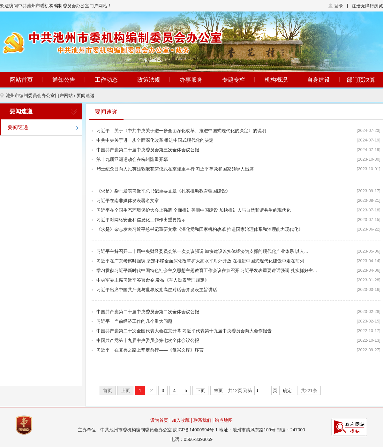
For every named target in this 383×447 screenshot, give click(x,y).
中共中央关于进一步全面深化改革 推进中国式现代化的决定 (155, 140)
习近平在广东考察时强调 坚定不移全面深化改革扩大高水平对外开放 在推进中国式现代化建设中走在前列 (200, 260)
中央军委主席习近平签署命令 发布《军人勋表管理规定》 (152, 280)
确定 (287, 390)
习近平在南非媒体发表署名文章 (127, 200)
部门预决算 (361, 80)
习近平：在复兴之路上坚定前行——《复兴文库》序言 (150, 349)
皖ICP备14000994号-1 (195, 429)
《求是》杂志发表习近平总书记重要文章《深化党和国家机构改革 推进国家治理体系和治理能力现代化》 (199, 229)
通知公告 (63, 80)
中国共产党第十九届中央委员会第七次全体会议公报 (147, 340)
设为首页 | (160, 420)
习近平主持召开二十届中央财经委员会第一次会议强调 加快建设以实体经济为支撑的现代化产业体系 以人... (202, 251)
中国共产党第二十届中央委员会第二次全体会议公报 (147, 311)
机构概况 (276, 80)
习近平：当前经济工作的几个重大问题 (134, 321)
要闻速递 (85, 95)
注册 (356, 5)
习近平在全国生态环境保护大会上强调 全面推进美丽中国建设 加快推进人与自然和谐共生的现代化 (193, 210)
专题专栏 (233, 80)
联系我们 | (204, 420)
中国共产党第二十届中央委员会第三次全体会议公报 (147, 149)
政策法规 (148, 80)
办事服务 (191, 80)
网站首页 (21, 80)
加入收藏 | (182, 420)
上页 (125, 390)
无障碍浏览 (372, 5)
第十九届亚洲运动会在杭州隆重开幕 (132, 159)
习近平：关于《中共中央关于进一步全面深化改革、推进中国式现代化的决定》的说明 (181, 130)
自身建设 (318, 80)
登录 (338, 5)
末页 (218, 390)
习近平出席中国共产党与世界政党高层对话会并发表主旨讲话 (156, 289)
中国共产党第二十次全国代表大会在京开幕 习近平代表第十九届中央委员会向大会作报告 (184, 330)
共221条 (309, 390)
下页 (200, 390)
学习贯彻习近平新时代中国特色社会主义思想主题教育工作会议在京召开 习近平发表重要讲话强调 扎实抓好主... (206, 270)
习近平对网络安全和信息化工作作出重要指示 (141, 219)
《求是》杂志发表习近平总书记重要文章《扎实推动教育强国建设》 (163, 190)
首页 (107, 390)
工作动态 (106, 80)
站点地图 (224, 420)
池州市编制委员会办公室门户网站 (39, 95)
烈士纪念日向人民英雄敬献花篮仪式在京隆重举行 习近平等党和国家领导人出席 (175, 168)
